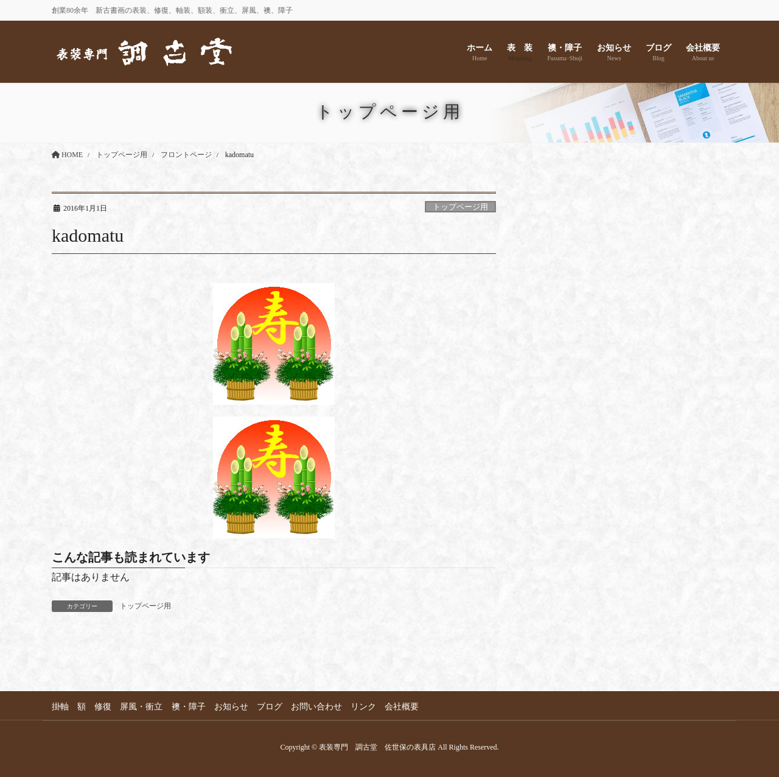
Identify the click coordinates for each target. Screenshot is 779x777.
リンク (367, 706)
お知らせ (234, 706)
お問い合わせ (320, 706)
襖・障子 (190, 706)
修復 (104, 706)
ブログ (272, 706)
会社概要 (407, 706)
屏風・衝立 (143, 706)
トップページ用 (460, 207)
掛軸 (60, 706)
